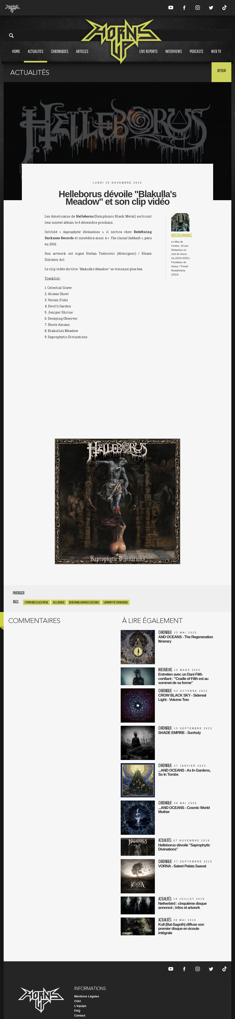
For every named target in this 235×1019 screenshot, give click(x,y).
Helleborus (59, 602)
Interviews (173, 55)
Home (16, 55)
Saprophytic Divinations (115, 602)
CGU (77, 993)
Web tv (216, 55)
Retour (220, 71)
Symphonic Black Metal (37, 602)
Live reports (148, 55)
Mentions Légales (86, 988)
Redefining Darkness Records (84, 602)
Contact (79, 1007)
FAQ (77, 1002)
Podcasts (196, 55)
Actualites (35, 55)
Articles (82, 55)
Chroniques (59, 55)
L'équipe (80, 998)
